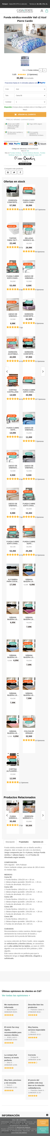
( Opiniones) (32, 74)
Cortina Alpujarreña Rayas (13, 770)
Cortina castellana (12, 391)
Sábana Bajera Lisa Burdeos (29, 618)
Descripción (10, 842)
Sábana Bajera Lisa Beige (12, 618)
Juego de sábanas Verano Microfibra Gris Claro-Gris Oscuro (29, 466)
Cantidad (8, 102)
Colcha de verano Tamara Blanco (29, 732)
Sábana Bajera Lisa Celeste (12, 656)
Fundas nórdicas (33, 70)
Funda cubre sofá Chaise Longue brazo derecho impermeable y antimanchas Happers (13, 542)
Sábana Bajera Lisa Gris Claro (29, 694)
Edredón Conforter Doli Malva (28, 315)
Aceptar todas (43, 1122)
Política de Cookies (23, 1127)
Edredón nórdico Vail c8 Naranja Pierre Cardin (29, 817)
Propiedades (24, 842)
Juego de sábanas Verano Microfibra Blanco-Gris (29, 277)
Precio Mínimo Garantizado (20, 119)
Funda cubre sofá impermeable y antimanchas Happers (29, 542)
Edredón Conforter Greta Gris (28, 353)
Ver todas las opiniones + (16, 995)
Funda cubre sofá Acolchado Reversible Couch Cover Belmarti (13, 429)
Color (7, 89)
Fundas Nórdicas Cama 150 (32, 155)
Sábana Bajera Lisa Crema (29, 656)
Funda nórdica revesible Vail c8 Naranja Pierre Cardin (13, 817)
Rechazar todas (43, 1129)
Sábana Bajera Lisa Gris (12, 694)
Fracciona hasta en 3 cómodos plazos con (25, 83)
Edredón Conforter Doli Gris (12, 201)
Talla (6, 95)
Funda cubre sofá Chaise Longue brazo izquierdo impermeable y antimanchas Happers (13, 277)
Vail (27, 151)
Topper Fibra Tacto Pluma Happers (12, 239)
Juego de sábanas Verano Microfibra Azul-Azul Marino (29, 429)
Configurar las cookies (19, 1132)
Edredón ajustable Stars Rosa (12, 353)
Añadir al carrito (25, 114)
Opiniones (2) (38, 842)
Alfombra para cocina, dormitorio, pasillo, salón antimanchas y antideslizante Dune (13, 580)
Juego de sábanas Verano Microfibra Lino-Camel (12, 315)
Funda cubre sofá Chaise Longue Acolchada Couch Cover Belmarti (29, 201)
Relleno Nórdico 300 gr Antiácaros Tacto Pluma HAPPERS (29, 239)
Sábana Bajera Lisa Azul (29, 580)
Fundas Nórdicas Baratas (30, 153)
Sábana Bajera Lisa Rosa (12, 732)
